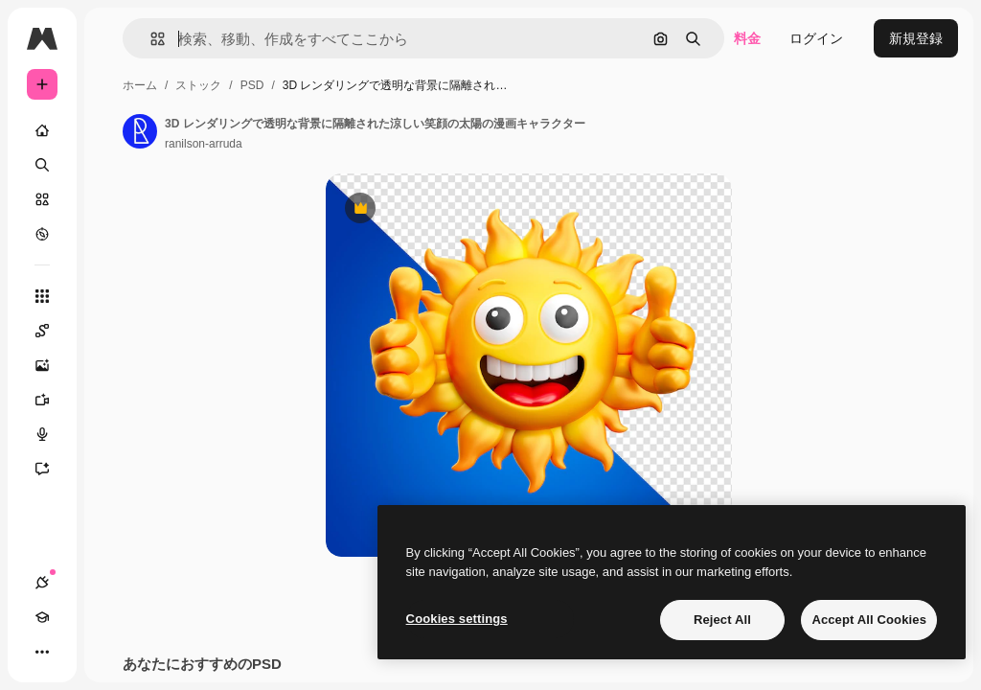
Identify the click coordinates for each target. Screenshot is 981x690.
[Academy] (42, 617)
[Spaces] (52, 330)
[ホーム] (42, 130)
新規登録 (916, 38)
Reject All (722, 619)
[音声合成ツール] (52, 434)
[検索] (42, 165)
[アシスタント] (52, 468)
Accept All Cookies (868, 619)
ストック (198, 85)
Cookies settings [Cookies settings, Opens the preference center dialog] (457, 618)
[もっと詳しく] (42, 233)
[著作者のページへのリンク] (140, 131)
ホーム (140, 85)
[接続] (42, 582)
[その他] (42, 651)
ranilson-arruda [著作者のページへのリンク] (203, 143)
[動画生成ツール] (52, 399)
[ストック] (42, 199)
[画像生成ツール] (52, 365)
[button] (150, 39)
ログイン (816, 38)
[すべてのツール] (42, 296)
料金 (747, 38)
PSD (252, 85)
